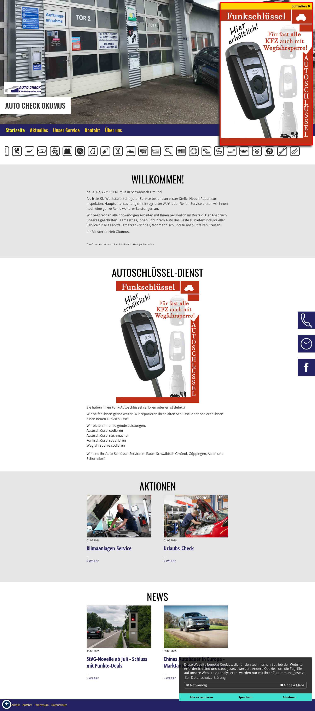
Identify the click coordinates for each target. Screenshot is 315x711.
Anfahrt (27, 705)
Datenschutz (59, 705)
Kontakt (15, 705)
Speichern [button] (245, 697)
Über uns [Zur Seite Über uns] (113, 130)
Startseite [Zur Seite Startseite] (15, 130)
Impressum (42, 705)
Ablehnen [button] (289, 697)
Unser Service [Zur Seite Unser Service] (66, 130)
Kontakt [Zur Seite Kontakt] (92, 130)
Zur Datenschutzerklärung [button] (205, 677)
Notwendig (196, 685)
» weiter (93, 561)
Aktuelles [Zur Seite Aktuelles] (39, 130)
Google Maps (292, 685)
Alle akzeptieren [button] (201, 697)
